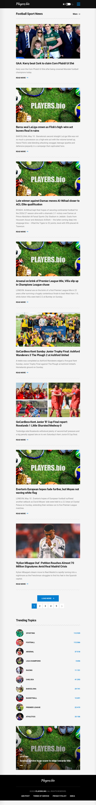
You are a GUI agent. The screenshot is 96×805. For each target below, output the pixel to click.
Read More (22, 78)
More (76, 14)
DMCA (72, 800)
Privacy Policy (59, 800)
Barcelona (31, 693)
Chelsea (30, 684)
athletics (30, 721)
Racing (29, 675)
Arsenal (30, 656)
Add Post (25, 800)
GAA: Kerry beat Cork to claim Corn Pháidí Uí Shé (45, 64)
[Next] (61, 610)
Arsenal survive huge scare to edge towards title (45, 765)
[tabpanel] (48, 752)
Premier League (33, 712)
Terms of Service (41, 800)
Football (30, 647)
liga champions (33, 665)
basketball (31, 702)
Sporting (30, 638)
